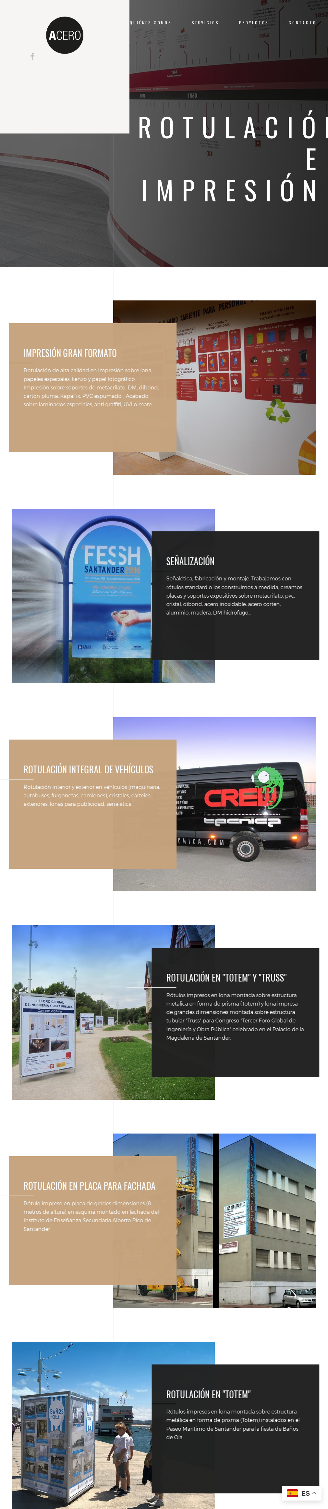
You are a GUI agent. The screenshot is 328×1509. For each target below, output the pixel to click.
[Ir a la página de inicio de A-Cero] (64, 35)
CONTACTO (303, 22)
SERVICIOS (205, 22)
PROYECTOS (254, 22)
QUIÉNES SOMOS (151, 22)
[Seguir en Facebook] (32, 56)
